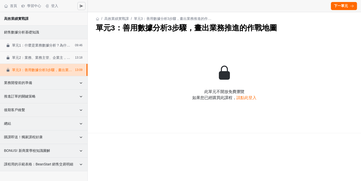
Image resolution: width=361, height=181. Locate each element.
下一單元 (344, 6)
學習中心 (31, 6)
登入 (51, 6)
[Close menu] (81, 6)
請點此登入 (246, 98)
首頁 (10, 6)
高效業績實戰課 (16, 19)
